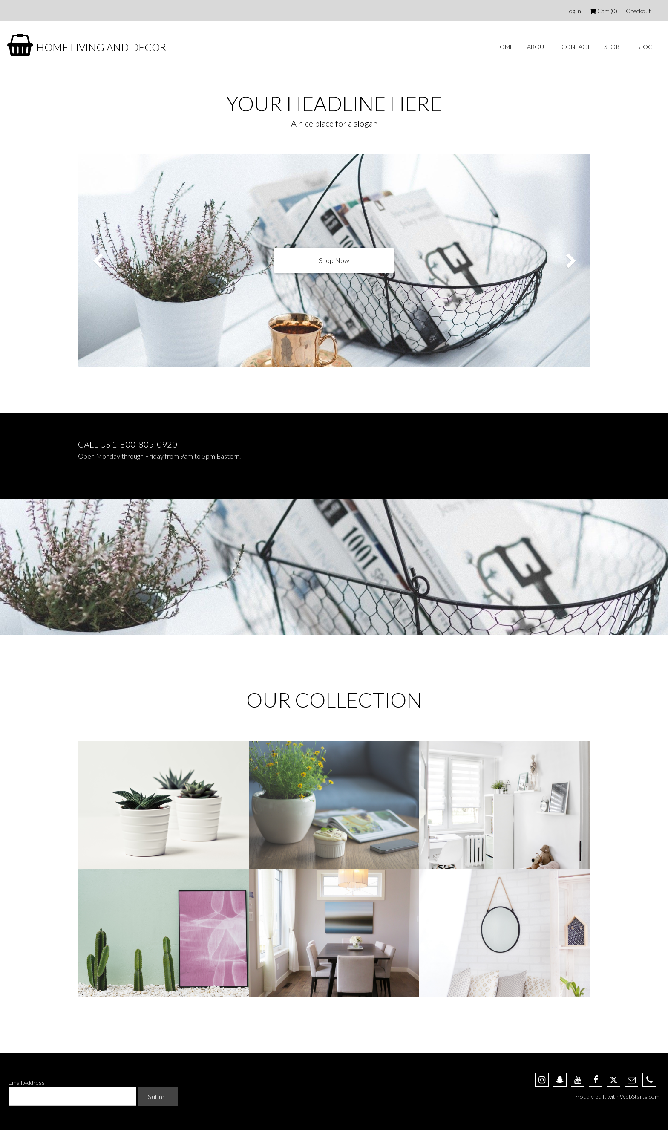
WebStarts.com (639, 1096)
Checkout (638, 10)
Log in (573, 10)
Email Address (27, 1082)
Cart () (603, 10)
